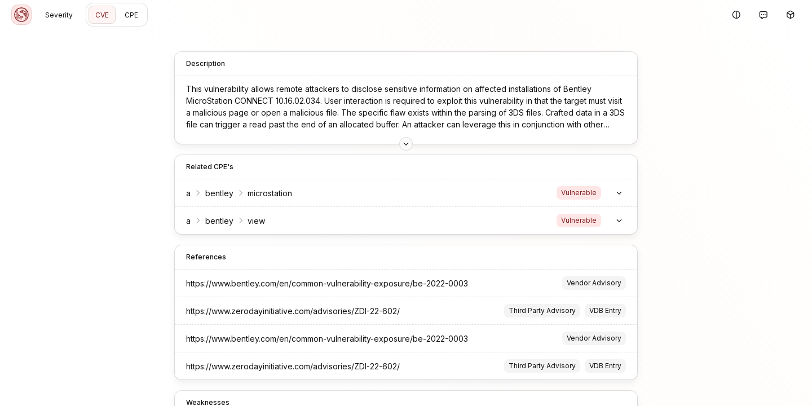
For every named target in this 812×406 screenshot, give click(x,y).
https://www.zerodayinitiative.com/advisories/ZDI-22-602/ (293, 311)
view (256, 221)
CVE (102, 15)
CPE (131, 15)
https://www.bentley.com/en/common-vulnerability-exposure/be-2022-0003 (327, 283)
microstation (270, 193)
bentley (219, 193)
